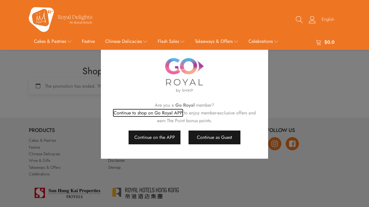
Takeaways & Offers (216, 41)
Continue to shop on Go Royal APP (148, 113)
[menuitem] (328, 19)
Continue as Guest (214, 137)
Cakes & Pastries (52, 41)
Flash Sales (171, 41)
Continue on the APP (154, 137)
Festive (88, 41)
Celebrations (263, 41)
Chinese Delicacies (126, 41)
